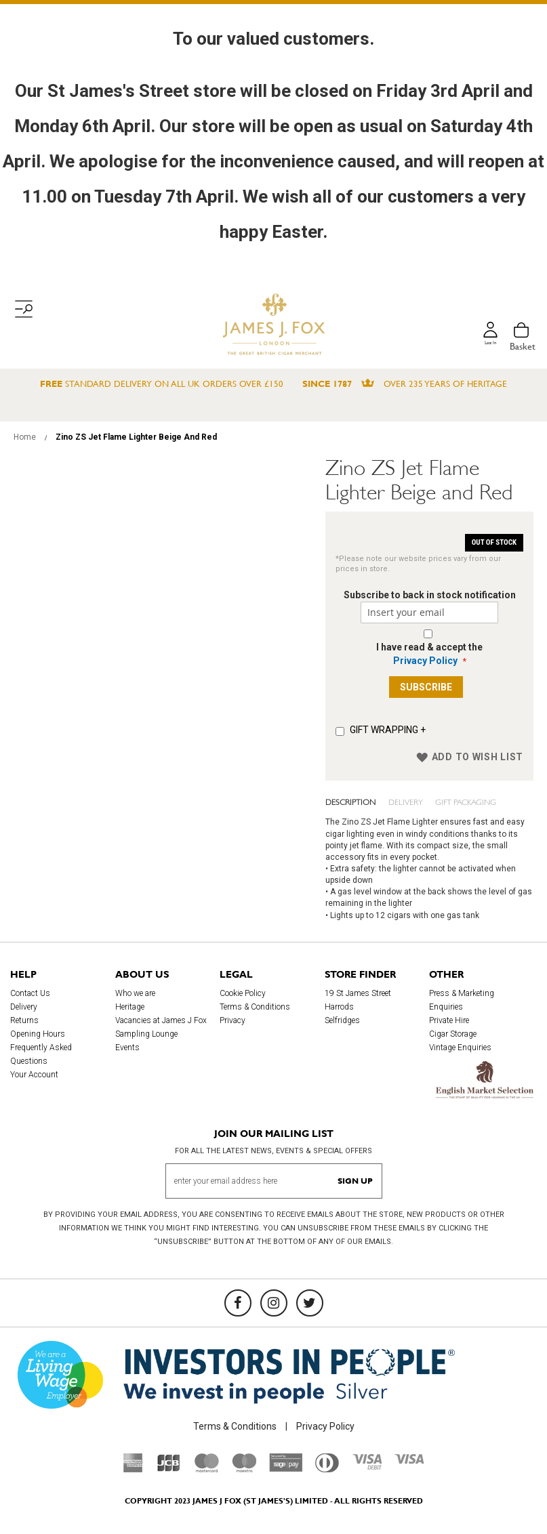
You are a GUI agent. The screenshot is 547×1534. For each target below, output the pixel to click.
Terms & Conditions (255, 1007)
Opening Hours (37, 1034)
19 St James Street (358, 993)
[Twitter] (309, 1303)
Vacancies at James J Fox (161, 1020)
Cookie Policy (243, 993)
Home (25, 437)
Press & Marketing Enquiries (461, 1000)
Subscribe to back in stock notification (430, 594)
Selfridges (342, 1020)
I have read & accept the (429, 654)
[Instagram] (273, 1303)
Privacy (232, 1020)
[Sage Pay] (285, 1468)
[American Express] (133, 1469)
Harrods (339, 1007)
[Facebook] (237, 1303)
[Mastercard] (207, 1469)
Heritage (129, 1007)
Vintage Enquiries (460, 1047)
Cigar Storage (453, 1034)
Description (347, 801)
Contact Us (30, 993)
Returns (24, 1020)
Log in (488, 346)
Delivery (392, 801)
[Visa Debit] (367, 1466)
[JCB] (169, 1469)
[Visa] (409, 1460)
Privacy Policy (425, 660)
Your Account (34, 1074)
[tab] (351, 801)
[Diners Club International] (327, 1469)
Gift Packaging (443, 801)
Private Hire (449, 1020)
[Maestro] (244, 1469)
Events (127, 1047)
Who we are (135, 993)
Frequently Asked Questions (41, 1054)
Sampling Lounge (146, 1034)
